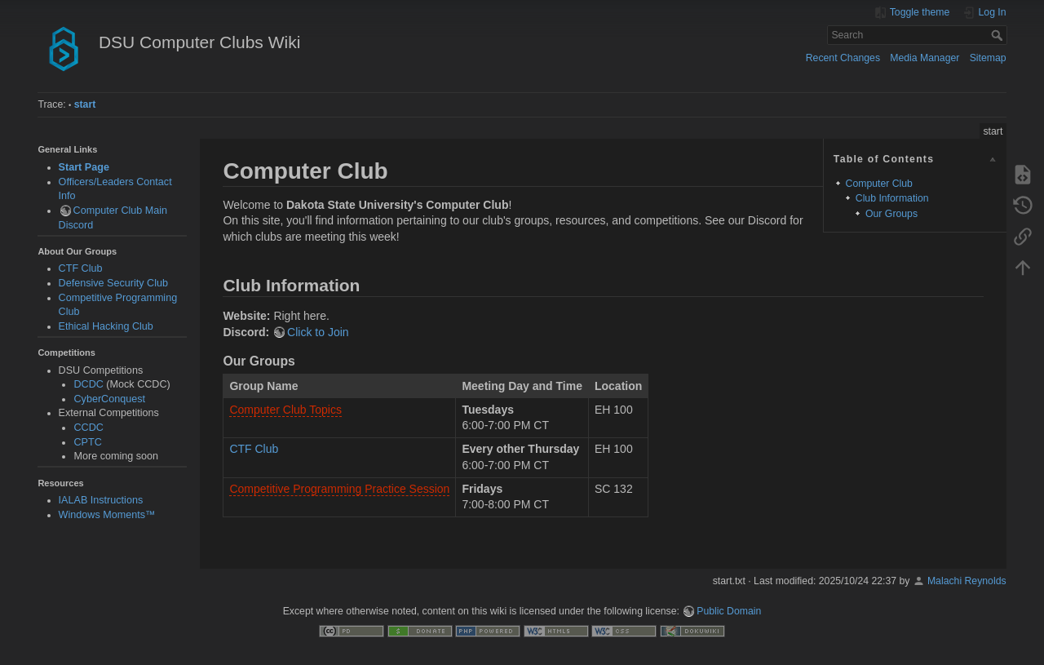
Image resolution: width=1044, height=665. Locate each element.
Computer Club (879, 183)
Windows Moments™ (107, 515)
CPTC (87, 442)
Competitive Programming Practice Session (339, 488)
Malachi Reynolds (966, 581)
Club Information (892, 198)
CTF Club (81, 268)
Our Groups (891, 213)
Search (998, 35)
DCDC (88, 384)
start (85, 104)
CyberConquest (109, 399)
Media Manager (924, 58)
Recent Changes (843, 58)
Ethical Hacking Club (106, 326)
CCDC (88, 427)
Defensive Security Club (113, 283)
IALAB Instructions (101, 500)
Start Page (84, 167)
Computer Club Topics (285, 409)
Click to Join (317, 332)
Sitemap (988, 58)
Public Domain (729, 611)
